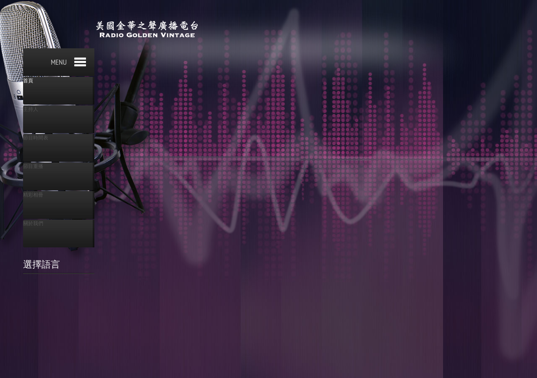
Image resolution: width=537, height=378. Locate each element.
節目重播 (33, 166)
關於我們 (33, 223)
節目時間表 (35, 138)
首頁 (28, 81)
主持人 (30, 109)
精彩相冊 (33, 195)
